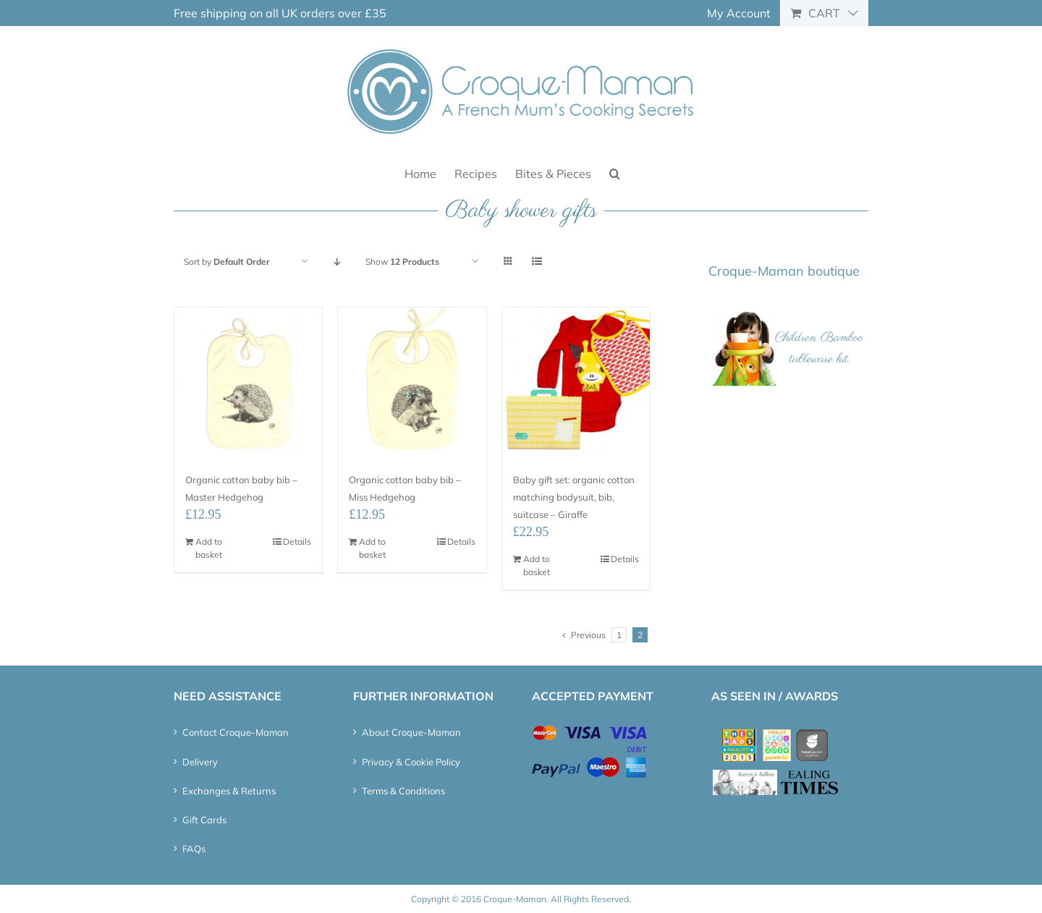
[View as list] (536, 261)
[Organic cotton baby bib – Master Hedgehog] (248, 381)
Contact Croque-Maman (235, 732)
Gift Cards (204, 819)
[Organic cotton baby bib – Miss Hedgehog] (412, 381)
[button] (614, 172)
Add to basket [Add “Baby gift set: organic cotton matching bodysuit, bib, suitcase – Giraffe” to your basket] (536, 565)
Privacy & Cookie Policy (411, 762)
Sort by (227, 261)
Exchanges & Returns (229, 791)
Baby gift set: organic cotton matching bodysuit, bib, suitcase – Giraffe (574, 497)
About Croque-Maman (411, 732)
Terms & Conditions (403, 791)
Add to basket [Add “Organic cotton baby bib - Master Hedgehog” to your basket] (208, 548)
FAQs (194, 848)
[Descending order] (337, 261)
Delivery (200, 762)
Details (297, 541)
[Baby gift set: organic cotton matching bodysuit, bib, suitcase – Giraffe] (576, 381)
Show (402, 261)
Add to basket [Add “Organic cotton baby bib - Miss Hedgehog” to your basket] (372, 548)
